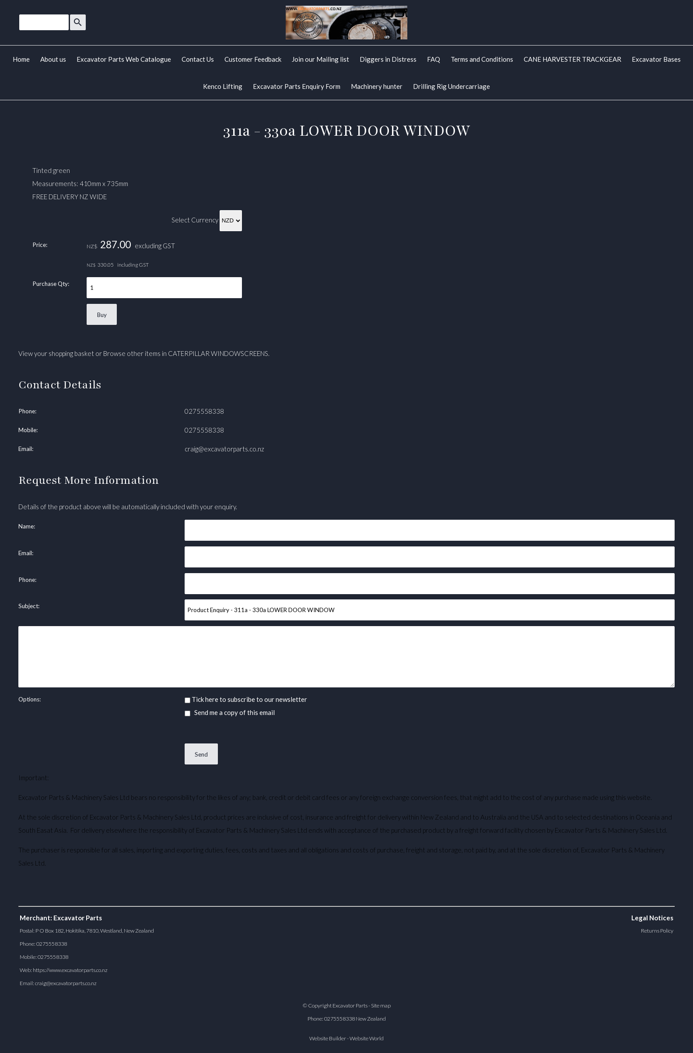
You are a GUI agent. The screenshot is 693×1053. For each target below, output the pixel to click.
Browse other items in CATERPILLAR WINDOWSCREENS (185, 353)
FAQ (433, 59)
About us (53, 59)
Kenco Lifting (222, 86)
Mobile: (28, 429)
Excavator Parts (350, 1005)
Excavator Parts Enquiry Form (296, 86)
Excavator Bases (656, 59)
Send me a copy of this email (230, 712)
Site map (381, 1005)
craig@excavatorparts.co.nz (224, 449)
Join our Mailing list (320, 59)
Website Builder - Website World (346, 1038)
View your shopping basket (56, 353)
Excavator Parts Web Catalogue (124, 59)
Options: (29, 699)
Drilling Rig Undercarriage (451, 86)
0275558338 (204, 411)
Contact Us (198, 59)
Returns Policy (657, 930)
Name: (26, 526)
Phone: (27, 411)
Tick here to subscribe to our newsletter (246, 699)
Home (21, 59)
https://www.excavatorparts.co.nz (70, 970)
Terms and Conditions (482, 59)
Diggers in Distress (388, 59)
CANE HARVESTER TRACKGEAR (572, 59)
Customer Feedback (252, 59)
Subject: (28, 605)
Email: (25, 448)
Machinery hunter (376, 86)
